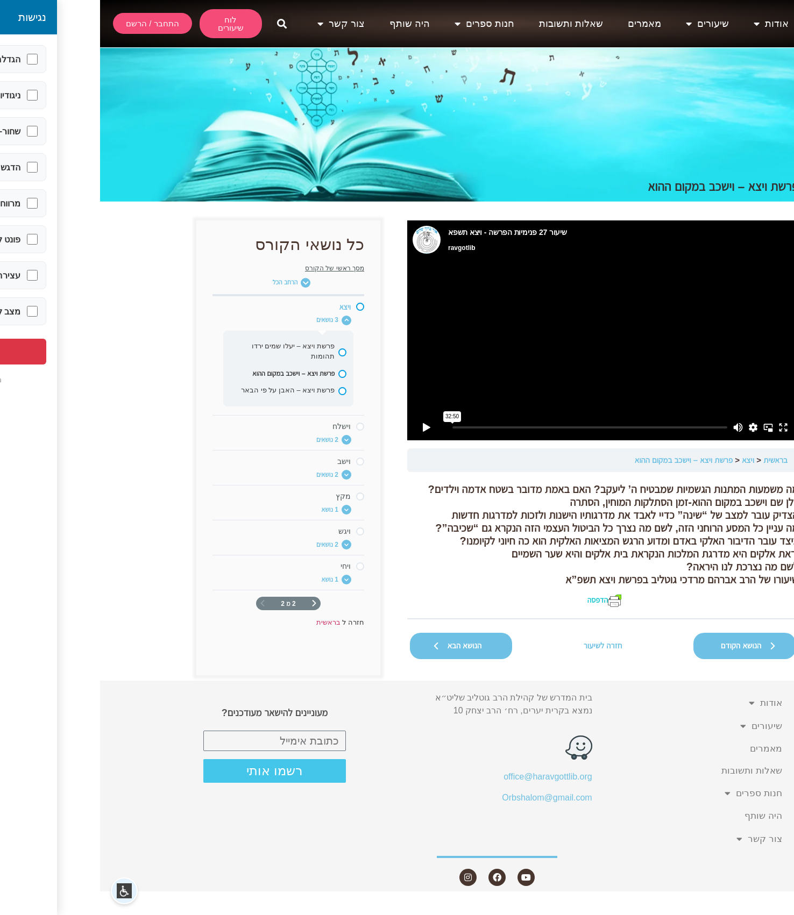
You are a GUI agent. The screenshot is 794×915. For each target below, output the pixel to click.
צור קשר (241, 23)
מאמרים (544, 23)
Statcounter (772, 908)
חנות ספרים (384, 23)
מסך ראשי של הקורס (234, 268)
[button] (181, 23)
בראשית (675, 459)
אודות (671, 23)
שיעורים (607, 23)
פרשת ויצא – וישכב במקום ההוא (584, 459)
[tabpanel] (502, 545)
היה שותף (309, 23)
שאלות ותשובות (471, 23)
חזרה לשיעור (503, 645)
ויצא (648, 459)
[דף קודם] (214, 603)
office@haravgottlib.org (447, 776)
